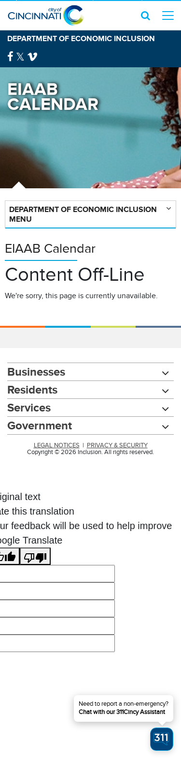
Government (39, 425)
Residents (32, 389)
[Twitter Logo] (20, 56)
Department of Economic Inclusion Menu (83, 214)
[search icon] (145, 15)
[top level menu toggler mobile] (168, 15)
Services (29, 407)
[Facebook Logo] (10, 56)
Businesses (36, 371)
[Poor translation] (35, 556)
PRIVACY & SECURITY (117, 445)
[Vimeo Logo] (32, 56)
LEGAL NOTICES (57, 445)
